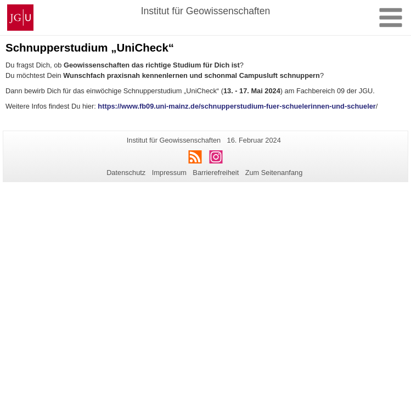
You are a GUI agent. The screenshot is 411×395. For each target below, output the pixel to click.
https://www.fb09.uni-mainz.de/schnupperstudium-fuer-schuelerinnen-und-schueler (236, 106)
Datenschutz (125, 172)
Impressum (169, 172)
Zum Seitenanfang (274, 172)
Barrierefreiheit (216, 172)
